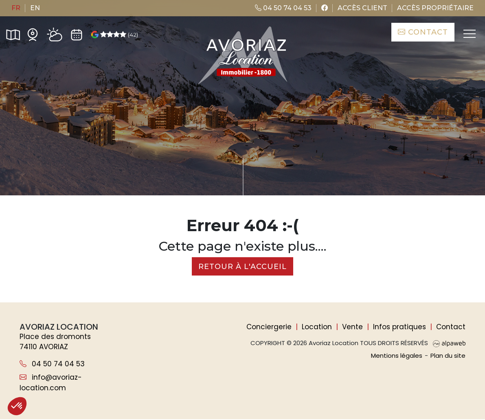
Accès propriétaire (435, 8)
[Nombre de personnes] (130, 161)
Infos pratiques (399, 327)
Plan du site (447, 356)
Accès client (362, 8)
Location (317, 327)
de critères (274, 160)
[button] (17, 406)
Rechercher (427, 160)
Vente (352, 327)
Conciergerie (269, 327)
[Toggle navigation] (468, 34)
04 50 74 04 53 (283, 8)
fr (15, 8)
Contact (422, 32)
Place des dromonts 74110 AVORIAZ (55, 342)
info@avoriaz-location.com (51, 383)
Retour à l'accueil (242, 266)
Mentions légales (396, 356)
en (35, 8)
